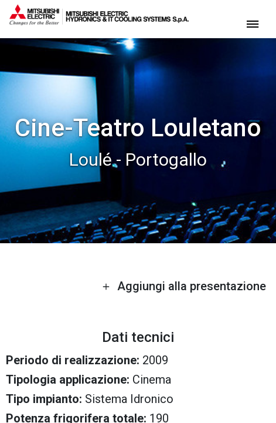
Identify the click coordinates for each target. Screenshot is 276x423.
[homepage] (99, 20)
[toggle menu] (252, 23)
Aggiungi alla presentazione (184, 286)
